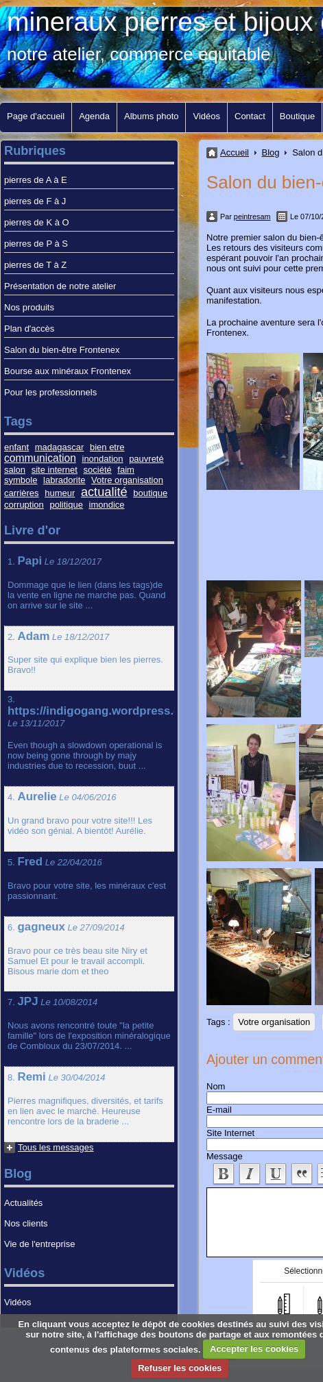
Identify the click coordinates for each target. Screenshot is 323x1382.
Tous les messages (56, 1147)
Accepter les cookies (254, 1349)
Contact (250, 116)
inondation (102, 459)
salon (14, 470)
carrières (21, 493)
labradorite (64, 480)
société (98, 470)
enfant (16, 447)
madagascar (59, 447)
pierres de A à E (35, 180)
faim (125, 470)
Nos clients (26, 1223)
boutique (150, 493)
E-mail (219, 1110)
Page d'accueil (35, 116)
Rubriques (35, 151)
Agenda (94, 116)
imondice (107, 504)
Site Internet (230, 1133)
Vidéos (206, 116)
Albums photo (151, 116)
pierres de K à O (36, 222)
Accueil (234, 152)
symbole (20, 480)
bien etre (107, 447)
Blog (271, 152)
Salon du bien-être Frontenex (61, 350)
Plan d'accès (29, 328)
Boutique (297, 116)
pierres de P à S (36, 243)
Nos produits (29, 307)
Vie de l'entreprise (39, 1244)
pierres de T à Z (35, 265)
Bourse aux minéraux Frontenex (67, 371)
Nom (215, 1086)
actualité (104, 492)
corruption (24, 504)
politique (65, 504)
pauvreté (146, 459)
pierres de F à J (35, 201)
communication (40, 458)
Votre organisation (274, 1022)
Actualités (23, 1203)
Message (224, 1156)
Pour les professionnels (50, 392)
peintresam (252, 216)
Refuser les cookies (180, 1368)
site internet (54, 470)
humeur (60, 493)
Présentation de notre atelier (60, 286)
